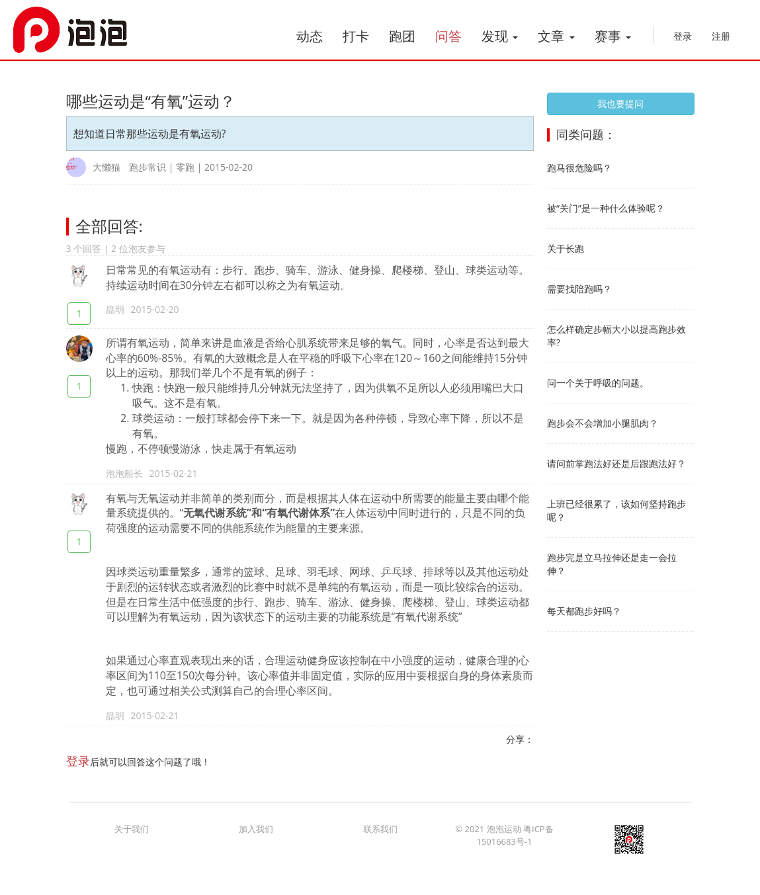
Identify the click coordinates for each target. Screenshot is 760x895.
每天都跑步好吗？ (584, 611)
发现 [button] (500, 36)
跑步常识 (147, 167)
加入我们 (256, 835)
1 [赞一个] (78, 313)
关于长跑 (565, 248)
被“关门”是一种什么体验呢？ (606, 208)
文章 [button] (556, 36)
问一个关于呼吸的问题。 (598, 382)
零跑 (185, 167)
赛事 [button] (613, 36)
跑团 (402, 36)
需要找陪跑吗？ (579, 288)
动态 (309, 36)
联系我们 (380, 835)
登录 (682, 36)
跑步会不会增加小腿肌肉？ (602, 423)
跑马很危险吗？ (579, 167)
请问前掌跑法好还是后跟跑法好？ (616, 463)
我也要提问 (620, 103)
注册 (721, 36)
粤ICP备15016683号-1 (514, 841)
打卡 (356, 36)
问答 (448, 36)
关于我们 (131, 835)
